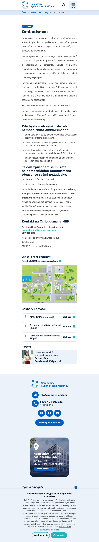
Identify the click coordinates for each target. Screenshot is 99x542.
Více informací (65, 526)
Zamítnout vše (41, 535)
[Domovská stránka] (49, 384)
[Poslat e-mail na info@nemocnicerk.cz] (49, 395)
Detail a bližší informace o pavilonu (40, 261)
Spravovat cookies (49, 529)
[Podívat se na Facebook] (41, 413)
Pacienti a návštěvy (39, 12)
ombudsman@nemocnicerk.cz (39, 230)
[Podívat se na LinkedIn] (57, 413)
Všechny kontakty (48, 422)
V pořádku (59, 535)
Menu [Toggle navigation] (73, 5)
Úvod (24, 12)
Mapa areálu (43, 468)
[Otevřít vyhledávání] (64, 5)
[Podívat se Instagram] (49, 413)
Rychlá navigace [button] (33, 487)
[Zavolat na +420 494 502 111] (47, 403)
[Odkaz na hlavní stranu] (38, 5)
